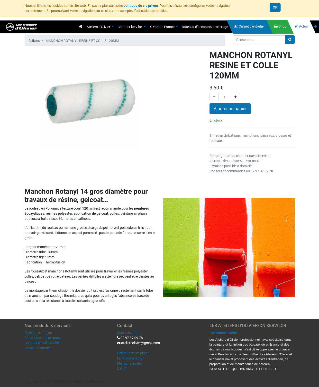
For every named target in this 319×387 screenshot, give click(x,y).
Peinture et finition (38, 333)
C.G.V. (121, 368)
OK (275, 7)
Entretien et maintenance (43, 338)
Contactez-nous (129, 333)
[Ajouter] (235, 97)
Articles (34, 41)
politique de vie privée (141, 6)
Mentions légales (129, 363)
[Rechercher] (290, 39)
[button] (315, 26)
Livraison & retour (130, 358)
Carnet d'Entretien (38, 348)
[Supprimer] (214, 97)
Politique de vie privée (133, 353)
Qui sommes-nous (223, 333)
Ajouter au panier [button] (230, 108)
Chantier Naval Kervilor (42, 343)
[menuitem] (81, 27)
